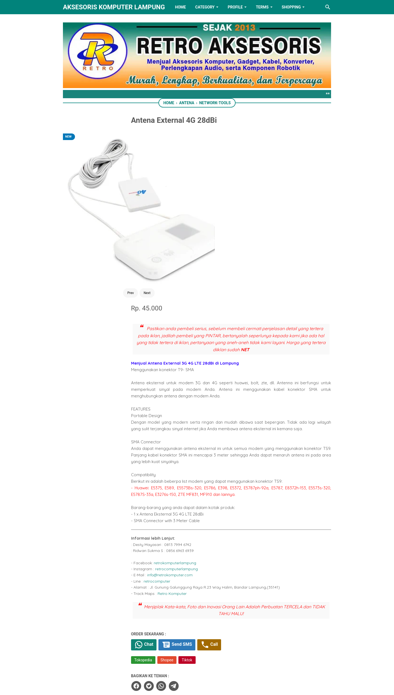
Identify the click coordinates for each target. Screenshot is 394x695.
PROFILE (235, 7)
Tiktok (221, 498)
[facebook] (170, 523)
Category (205, 7)
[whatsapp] (194, 523)
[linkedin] (197, 663)
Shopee (201, 498)
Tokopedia (177, 498)
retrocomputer (191, 417)
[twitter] (182, 523)
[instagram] (231, 663)
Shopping (291, 7)
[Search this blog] (328, 7)
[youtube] (214, 663)
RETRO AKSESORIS (212, 685)
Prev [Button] (101, 218)
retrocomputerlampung (210, 405)
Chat (178, 482)
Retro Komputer (206, 430)
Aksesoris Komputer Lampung (114, 7)
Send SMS (213, 482)
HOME (180, 7)
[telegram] (207, 523)
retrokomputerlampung (209, 399)
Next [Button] (118, 218)
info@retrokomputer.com (204, 411)
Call (247, 482)
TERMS (262, 7)
